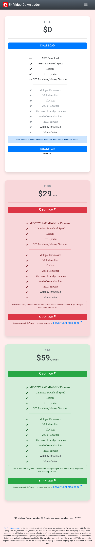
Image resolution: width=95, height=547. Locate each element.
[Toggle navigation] (87, 4)
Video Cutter (50, 132)
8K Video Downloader (21, 4)
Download (47, 45)
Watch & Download (50, 127)
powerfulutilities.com (67, 322)
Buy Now (47, 209)
